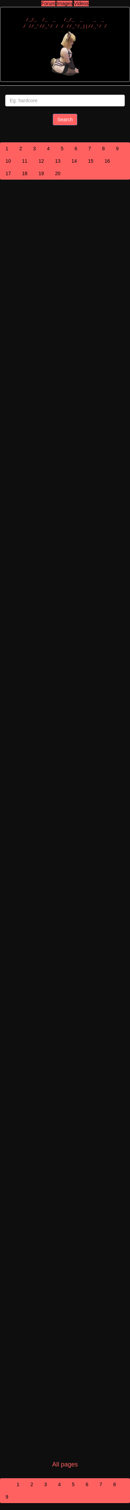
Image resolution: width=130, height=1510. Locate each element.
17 (8, 173)
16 (107, 161)
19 (41, 173)
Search (64, 119)
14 (74, 161)
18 (25, 173)
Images (64, 3)
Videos (81, 3)
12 (41, 161)
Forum (48, 3)
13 (58, 161)
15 (91, 161)
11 (25, 161)
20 (58, 173)
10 (8, 161)
